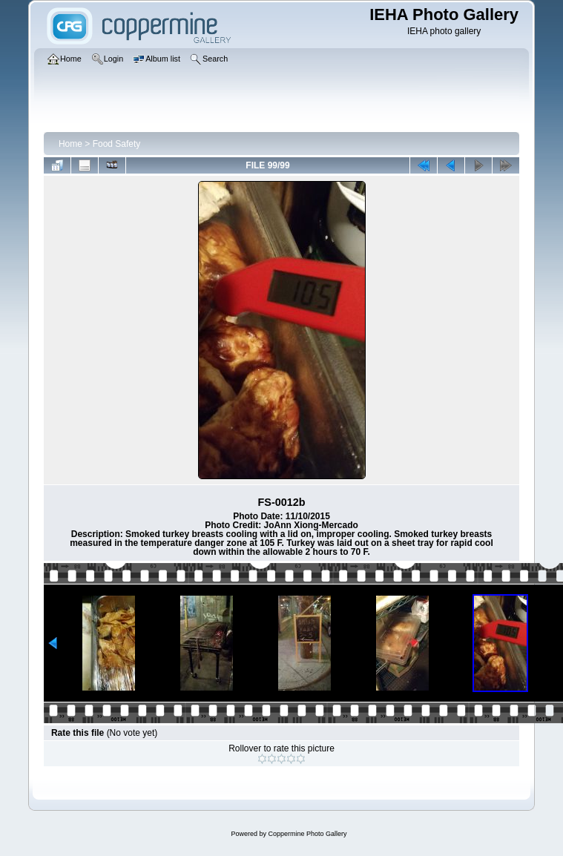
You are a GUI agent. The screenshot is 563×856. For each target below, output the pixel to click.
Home (70, 144)
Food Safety (117, 144)
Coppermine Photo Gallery (307, 833)
